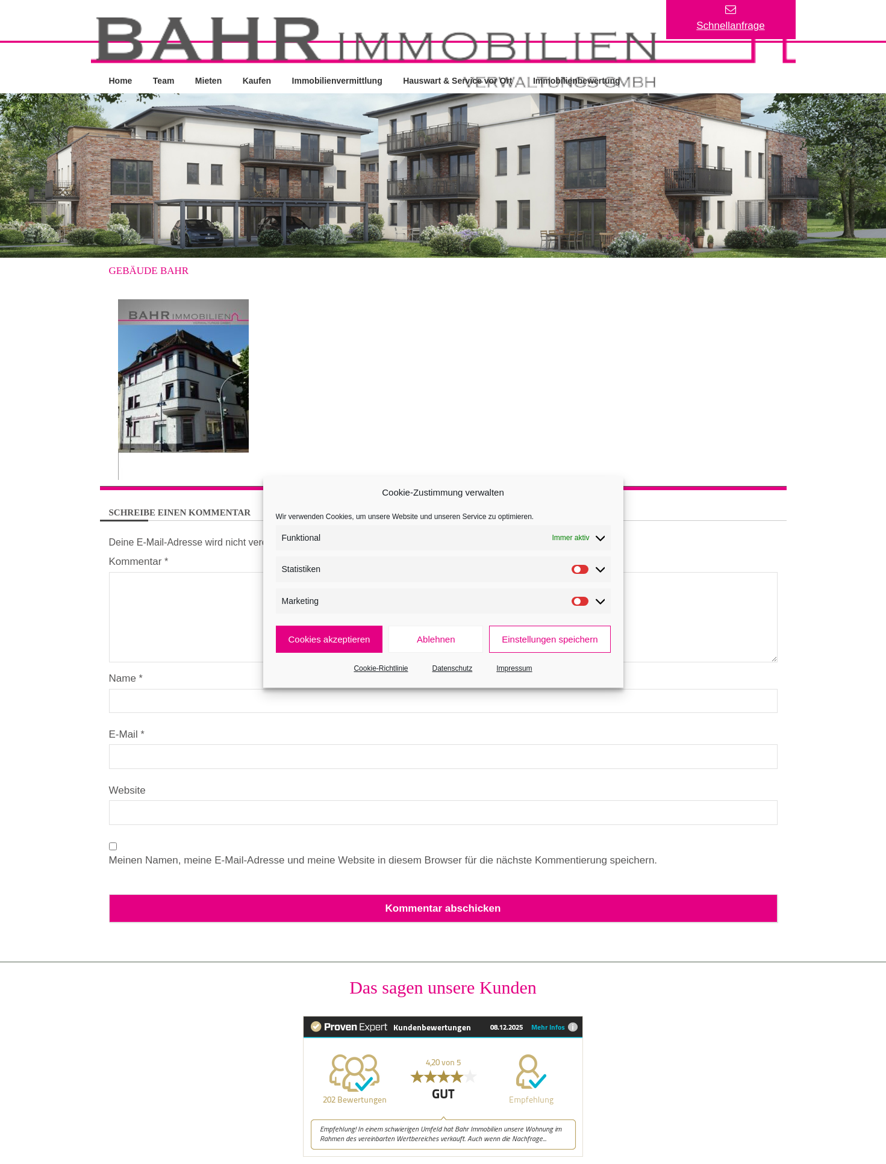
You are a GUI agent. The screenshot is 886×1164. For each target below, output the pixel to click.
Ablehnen (436, 639)
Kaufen (258, 80)
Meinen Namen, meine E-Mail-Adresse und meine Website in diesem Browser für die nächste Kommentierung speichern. (383, 859)
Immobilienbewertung (579, 80)
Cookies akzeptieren (329, 639)
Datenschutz (452, 668)
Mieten (209, 80)
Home (121, 80)
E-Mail (127, 733)
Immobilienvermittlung (338, 80)
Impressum (514, 668)
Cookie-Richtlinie (381, 668)
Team (164, 80)
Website (127, 789)
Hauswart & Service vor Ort (459, 80)
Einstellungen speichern (549, 639)
